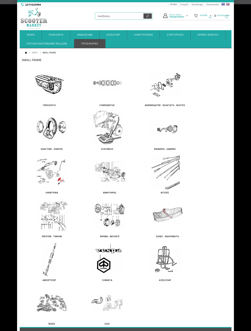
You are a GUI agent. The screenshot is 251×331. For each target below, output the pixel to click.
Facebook (190, 294)
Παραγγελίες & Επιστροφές (95, 290)
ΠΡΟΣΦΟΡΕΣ (89, 43)
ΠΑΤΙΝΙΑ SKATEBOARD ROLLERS (47, 43)
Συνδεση (134, 294)
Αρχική (26, 52)
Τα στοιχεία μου (138, 302)
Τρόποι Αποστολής (91, 298)
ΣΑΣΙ (46, 279)
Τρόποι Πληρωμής (91, 294)
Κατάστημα (197, 4)
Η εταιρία (37, 290)
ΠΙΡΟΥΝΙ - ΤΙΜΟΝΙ (99, 192)
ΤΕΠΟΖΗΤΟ (46, 105)
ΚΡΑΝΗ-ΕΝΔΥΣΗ (208, 34)
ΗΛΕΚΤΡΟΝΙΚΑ (143, 34)
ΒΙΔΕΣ (204, 236)
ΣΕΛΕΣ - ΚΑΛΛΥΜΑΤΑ (204, 192)
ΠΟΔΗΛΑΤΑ (56, 34)
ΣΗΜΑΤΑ (99, 236)
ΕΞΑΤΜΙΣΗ (47, 148)
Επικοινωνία (213, 4)
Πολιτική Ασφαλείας (91, 302)
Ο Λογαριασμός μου (140, 290)
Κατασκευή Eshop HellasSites (209, 321)
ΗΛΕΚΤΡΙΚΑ (151, 148)
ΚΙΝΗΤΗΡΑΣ (204, 148)
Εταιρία (184, 4)
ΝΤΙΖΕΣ (47, 192)
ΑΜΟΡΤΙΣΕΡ (46, 236)
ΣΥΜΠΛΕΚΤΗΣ (99, 105)
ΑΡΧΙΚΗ (173, 4)
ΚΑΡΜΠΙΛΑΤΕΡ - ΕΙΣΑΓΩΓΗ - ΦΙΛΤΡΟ (151, 105)
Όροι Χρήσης (39, 298)
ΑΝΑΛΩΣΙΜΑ (84, 34)
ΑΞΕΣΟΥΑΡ (113, 34)
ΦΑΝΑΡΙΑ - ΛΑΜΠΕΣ (99, 148)
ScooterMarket (34, 18)
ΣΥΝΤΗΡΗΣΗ (175, 34)
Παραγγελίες (136, 306)
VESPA (31, 34)
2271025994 (33, 4)
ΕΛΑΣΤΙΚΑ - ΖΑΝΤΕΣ (204, 105)
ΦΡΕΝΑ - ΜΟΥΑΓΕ (151, 192)
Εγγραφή (134, 298)
